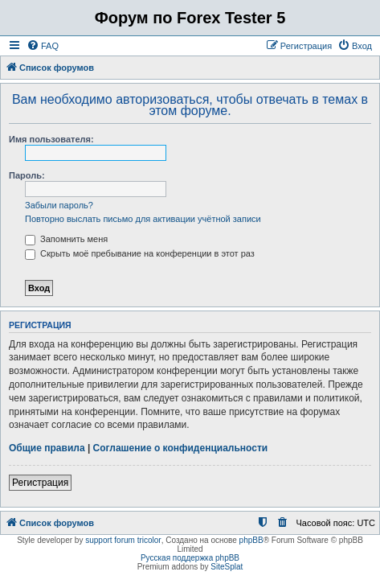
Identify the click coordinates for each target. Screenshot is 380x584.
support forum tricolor (123, 540)
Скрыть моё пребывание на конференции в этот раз (140, 253)
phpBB (251, 540)
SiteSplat (226, 566)
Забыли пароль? (59, 205)
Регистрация (40, 482)
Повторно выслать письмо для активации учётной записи (143, 219)
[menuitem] (43, 46)
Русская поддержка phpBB (190, 557)
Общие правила (47, 448)
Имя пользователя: (51, 139)
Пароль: (27, 175)
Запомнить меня (66, 239)
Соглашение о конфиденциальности (180, 448)
